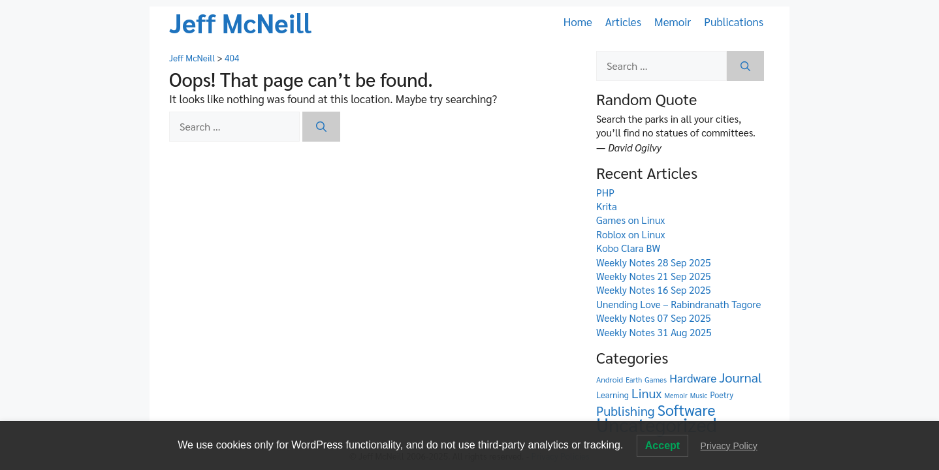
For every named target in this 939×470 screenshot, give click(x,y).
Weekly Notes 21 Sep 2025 (653, 276)
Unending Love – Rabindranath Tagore (678, 304)
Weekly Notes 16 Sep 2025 (653, 289)
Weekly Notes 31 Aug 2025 (654, 332)
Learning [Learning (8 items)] (612, 394)
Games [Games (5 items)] (656, 379)
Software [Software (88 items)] (687, 409)
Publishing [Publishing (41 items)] (625, 410)
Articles (623, 21)
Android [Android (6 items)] (609, 379)
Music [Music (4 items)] (698, 395)
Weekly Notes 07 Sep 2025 (653, 317)
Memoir (672, 21)
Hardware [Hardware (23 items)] (692, 377)
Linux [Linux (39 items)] (646, 392)
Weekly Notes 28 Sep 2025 (653, 262)
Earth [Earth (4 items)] (634, 379)
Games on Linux (630, 220)
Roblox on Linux (630, 234)
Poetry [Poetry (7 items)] (721, 394)
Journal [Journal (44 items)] (740, 377)
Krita (606, 206)
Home (578, 21)
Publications (733, 21)
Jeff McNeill (240, 22)
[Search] (321, 127)
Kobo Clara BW (628, 248)
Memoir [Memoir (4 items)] (675, 395)
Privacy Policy (729, 446)
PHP (605, 192)
